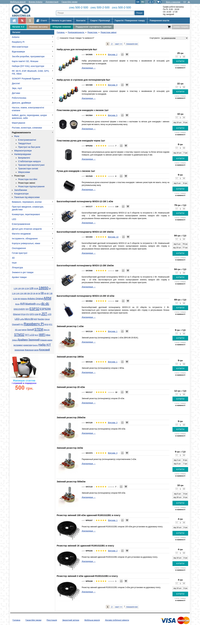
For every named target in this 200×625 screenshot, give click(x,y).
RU (142, 2)
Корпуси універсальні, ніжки (26, 243)
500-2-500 (78, 7)
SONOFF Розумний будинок (26, 78)
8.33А (15, 299)
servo (24, 330)
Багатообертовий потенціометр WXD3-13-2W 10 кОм (85, 296)
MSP (35, 319)
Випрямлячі (24, 158)
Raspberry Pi (18, 42)
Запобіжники (20, 190)
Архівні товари (19, 277)
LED (14, 219)
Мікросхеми (24, 172)
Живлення (29, 350)
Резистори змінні (26, 183)
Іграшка (43, 340)
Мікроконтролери (23, 150)
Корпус (35, 345)
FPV (27, 314)
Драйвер (23, 339)
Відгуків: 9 (112, 85)
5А (39, 293)
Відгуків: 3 (112, 422)
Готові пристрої (19, 253)
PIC (22, 324)
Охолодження (19, 248)
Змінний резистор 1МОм (70, 356)
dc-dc (45, 303)
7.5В (50, 293)
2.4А (17, 293)
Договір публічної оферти (117, 620)
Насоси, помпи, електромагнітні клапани (28, 109)
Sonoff (30, 329)
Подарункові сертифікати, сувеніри (93, 27)
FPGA (23, 314)
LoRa (22, 319)
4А (37, 293)
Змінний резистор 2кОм (70, 448)
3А (34, 293)
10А (22, 288)
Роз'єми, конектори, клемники (27, 127)
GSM (36, 314)
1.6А (19, 288)
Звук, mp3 (17, 88)
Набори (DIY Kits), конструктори (28, 66)
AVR (22, 303)
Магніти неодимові (21, 233)
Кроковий (44, 349)
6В (48, 293)
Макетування (18, 123)
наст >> (118, 44)
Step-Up (47, 330)
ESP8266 (45, 308)
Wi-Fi (36, 335)
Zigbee (14, 340)
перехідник (19, 350)
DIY (27, 309)
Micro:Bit (29, 319)
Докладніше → (89, 68)
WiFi (42, 334)
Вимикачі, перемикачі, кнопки (27, 202)
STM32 (19, 334)
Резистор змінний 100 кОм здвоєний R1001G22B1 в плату (88, 515)
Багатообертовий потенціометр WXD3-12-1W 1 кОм (85, 201)
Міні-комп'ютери (20, 47)
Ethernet (16, 314)
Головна (16, 620)
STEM (38, 329)
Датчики (16, 93)
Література (17, 267)
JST (44, 314)
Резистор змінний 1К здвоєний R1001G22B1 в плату (85, 545)
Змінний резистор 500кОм (71, 481)
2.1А (13, 293)
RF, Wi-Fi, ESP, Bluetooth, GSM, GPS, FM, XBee (30, 72)
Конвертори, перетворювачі (26, 214)
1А (50, 288)
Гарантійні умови (70, 2)
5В (42, 293)
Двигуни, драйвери (21, 102)
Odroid (47, 319)
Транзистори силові (28, 168)
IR (40, 314)
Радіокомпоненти (21, 132)
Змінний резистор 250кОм (71, 417)
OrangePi (16, 324)
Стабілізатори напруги (29, 161)
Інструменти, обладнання (25, 238)
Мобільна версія (18, 2)
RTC (50, 324)
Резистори (19, 175)
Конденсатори (21, 193)
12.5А (27, 288)
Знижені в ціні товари (22, 272)
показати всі (132, 44)
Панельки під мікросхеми (27, 197)
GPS (32, 314)
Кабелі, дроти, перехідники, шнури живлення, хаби (29, 116)
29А (28, 293)
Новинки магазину (38, 27)
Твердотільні (24, 143)
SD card (18, 330)
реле (36, 350)
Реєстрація (52, 620)
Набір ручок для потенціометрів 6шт (77, 49)
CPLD (38, 304)
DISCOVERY (19, 309)
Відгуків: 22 (113, 237)
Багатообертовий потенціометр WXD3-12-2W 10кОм (85, 265)
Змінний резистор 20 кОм (71, 387)
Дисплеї (16, 83)
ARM (47, 298)
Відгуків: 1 (112, 331)
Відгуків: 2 (112, 54)
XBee (48, 335)
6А (45, 293)
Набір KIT (44, 344)
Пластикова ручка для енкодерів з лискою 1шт (83, 110)
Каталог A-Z (18, 27)
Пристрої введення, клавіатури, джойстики (28, 208)
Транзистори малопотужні (31, 165)
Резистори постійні (27, 179)
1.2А (15, 288)
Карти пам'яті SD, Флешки (25, 61)
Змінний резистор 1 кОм (70, 326)
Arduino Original (35, 298)
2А (31, 293)
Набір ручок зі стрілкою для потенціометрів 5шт (83, 80)
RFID (46, 324)
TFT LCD (29, 334)
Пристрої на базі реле (29, 147)
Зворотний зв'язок (70, 620)
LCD (49, 314)
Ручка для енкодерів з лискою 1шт (76, 171)
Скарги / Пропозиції (100, 20)
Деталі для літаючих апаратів (27, 229)
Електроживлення (21, 224)
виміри (49, 340)
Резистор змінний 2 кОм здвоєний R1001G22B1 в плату (87, 576)
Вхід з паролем (173, 2)
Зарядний (34, 339)
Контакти (80, 20)
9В (19, 299)
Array (17, 304)
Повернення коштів (159, 20)
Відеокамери (18, 51)
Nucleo (41, 319)
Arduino (15, 37)
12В (31, 288)
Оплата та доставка (61, 20)
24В (25, 293)
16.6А (36, 288)
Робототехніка (19, 98)
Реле (16, 136)
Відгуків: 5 (112, 115)
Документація (52, 2)
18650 (43, 288)
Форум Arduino (35, 2)
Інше (14, 262)
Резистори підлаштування (31, 186)
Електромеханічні (27, 140)
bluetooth (30, 303)
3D (13, 258)
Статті (41, 20)
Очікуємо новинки (61, 27)
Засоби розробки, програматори (28, 56)
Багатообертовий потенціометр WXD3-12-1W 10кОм (85, 232)
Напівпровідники (22, 154)
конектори (27, 345)
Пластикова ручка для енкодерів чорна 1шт (81, 140)
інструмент (18, 345)
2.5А (21, 293)
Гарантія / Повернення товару (130, 20)
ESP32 (34, 308)
